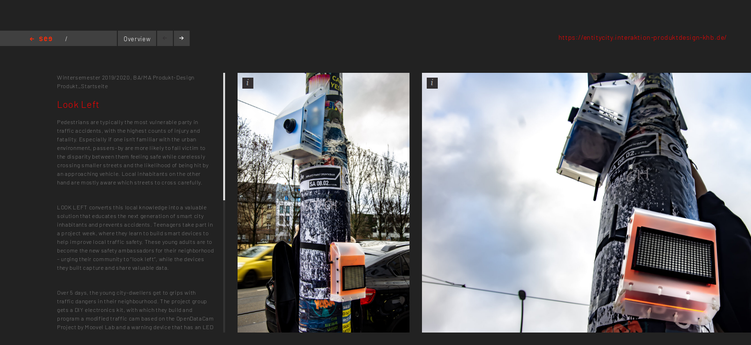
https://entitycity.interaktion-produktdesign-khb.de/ (642, 37)
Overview (137, 39)
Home (41, 39)
